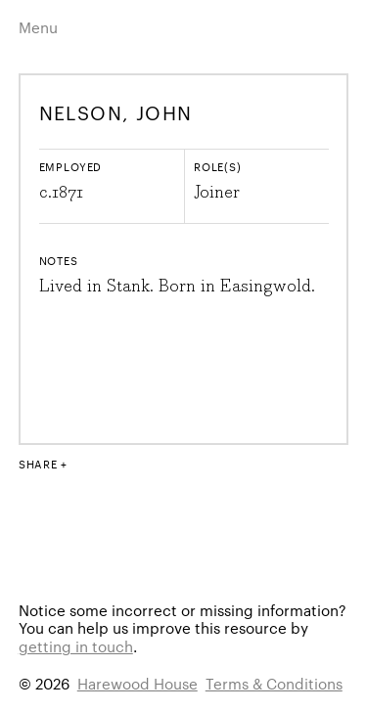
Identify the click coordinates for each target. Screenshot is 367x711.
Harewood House (137, 683)
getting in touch (76, 646)
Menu (38, 27)
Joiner (217, 192)
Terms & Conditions (274, 683)
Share (38, 463)
